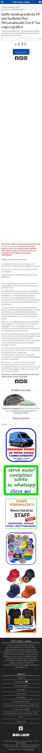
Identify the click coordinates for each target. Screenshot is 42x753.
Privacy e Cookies (21, 685)
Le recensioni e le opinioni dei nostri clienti (21, 713)
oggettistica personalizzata (22, 410)
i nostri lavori (21, 693)
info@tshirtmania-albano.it (29, 747)
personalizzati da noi (21, 701)
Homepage (21, 697)
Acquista (21, 52)
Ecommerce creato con (21, 749)
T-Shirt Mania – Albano (21, 2)
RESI (21, 717)
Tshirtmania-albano (21, 413)
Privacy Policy (21, 721)
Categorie (21, 678)
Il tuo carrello (21, 682)
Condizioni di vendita (21, 709)
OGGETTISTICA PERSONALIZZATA (13, 9)
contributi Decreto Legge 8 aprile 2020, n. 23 (21, 705)
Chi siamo (21, 689)
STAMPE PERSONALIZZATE (10, 7)
